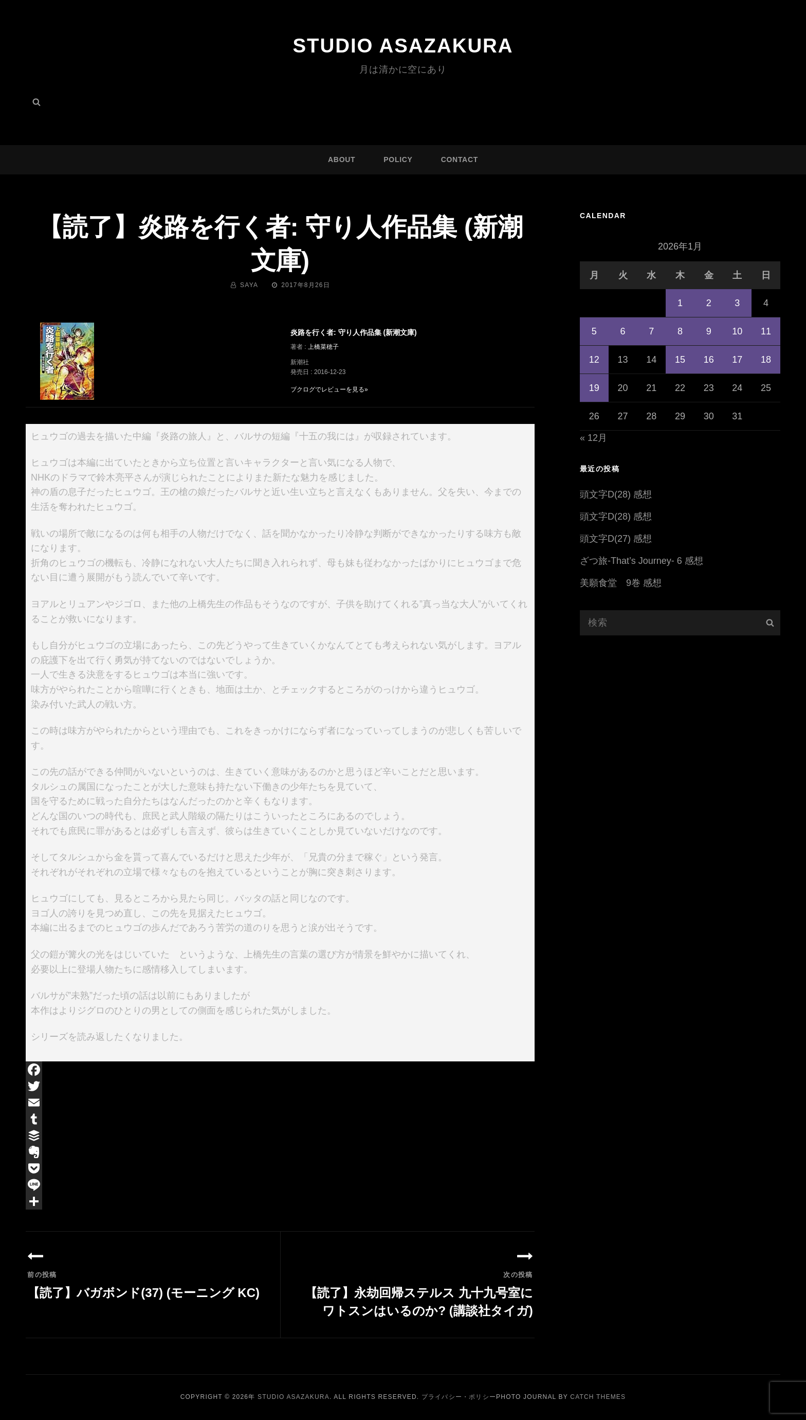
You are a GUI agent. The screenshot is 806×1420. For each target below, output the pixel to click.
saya (249, 285)
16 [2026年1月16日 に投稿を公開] (709, 359)
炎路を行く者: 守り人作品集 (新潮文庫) (353, 332)
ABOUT (341, 159)
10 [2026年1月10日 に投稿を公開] (737, 331)
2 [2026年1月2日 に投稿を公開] (708, 303)
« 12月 (593, 438)
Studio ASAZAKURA (403, 45)
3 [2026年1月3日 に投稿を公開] (737, 303)
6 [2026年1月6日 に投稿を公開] (623, 331)
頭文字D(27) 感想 (616, 539)
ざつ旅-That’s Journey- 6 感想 (641, 561)
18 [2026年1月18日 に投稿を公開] (766, 359)
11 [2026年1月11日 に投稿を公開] (766, 331)
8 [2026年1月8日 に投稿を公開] (680, 331)
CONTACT (459, 159)
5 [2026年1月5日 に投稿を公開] (594, 331)
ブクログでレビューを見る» (329, 389)
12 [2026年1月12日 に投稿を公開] (594, 359)
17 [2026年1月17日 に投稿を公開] (737, 359)
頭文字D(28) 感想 (616, 494)
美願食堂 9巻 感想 (621, 583)
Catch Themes (598, 1396)
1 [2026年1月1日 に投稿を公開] (680, 303)
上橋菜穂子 (323, 346)
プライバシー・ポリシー (459, 1396)
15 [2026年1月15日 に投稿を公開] (680, 359)
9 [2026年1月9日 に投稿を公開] (708, 331)
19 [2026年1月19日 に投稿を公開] (594, 388)
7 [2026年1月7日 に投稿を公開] (651, 331)
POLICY (397, 159)
